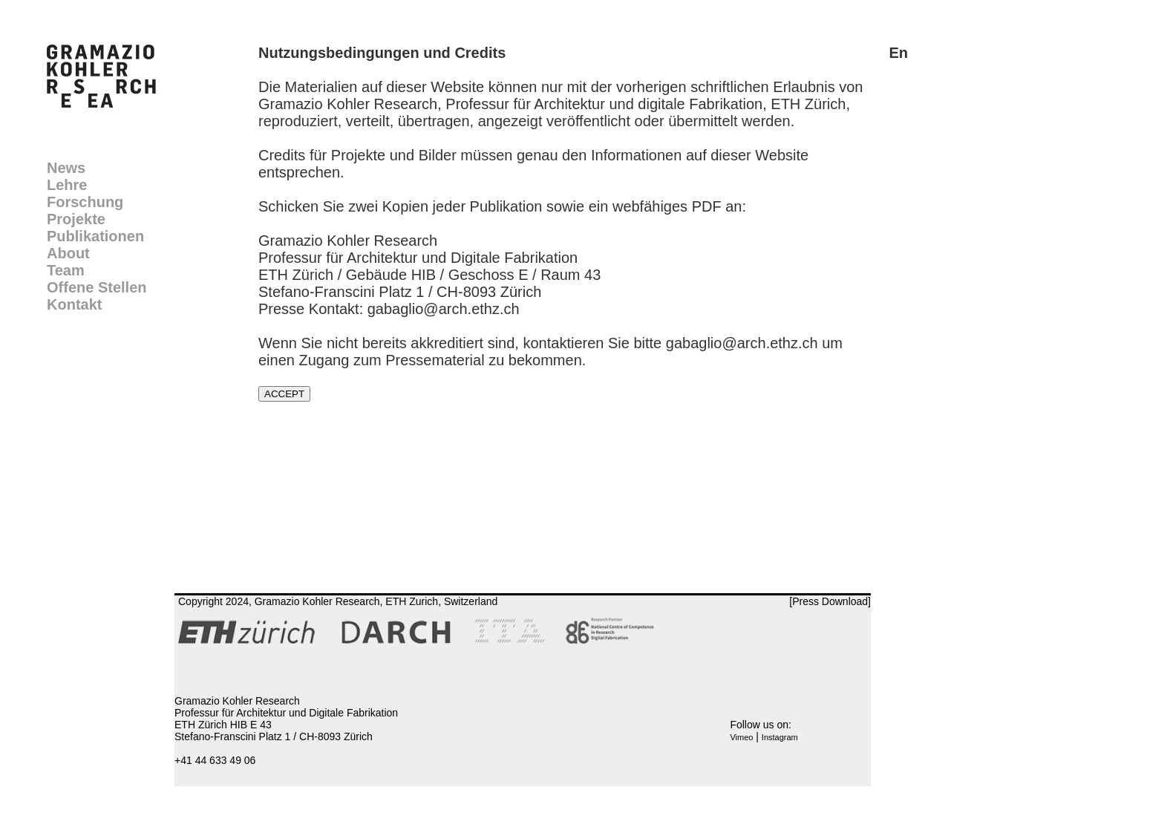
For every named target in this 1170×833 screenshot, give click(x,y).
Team (66, 270)
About (68, 253)
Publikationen (95, 236)
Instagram (780, 737)
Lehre (67, 185)
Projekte (76, 219)
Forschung (85, 202)
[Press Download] (830, 601)
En (898, 53)
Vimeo (741, 737)
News (66, 168)
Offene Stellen (96, 287)
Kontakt (74, 304)
